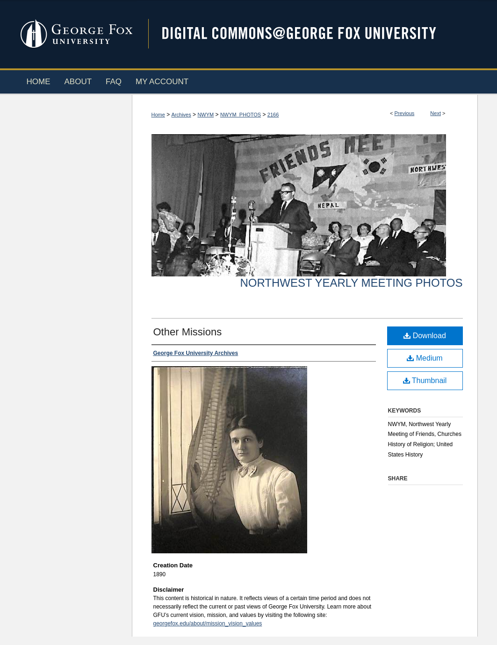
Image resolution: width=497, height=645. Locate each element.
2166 (273, 114)
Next (435, 113)
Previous (405, 113)
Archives (181, 114)
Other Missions (187, 332)
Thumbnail (425, 380)
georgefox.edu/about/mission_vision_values (207, 623)
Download (424, 336)
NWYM (205, 114)
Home (158, 114)
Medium (424, 358)
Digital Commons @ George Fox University (307, 34)
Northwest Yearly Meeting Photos (351, 282)
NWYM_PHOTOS (240, 114)
